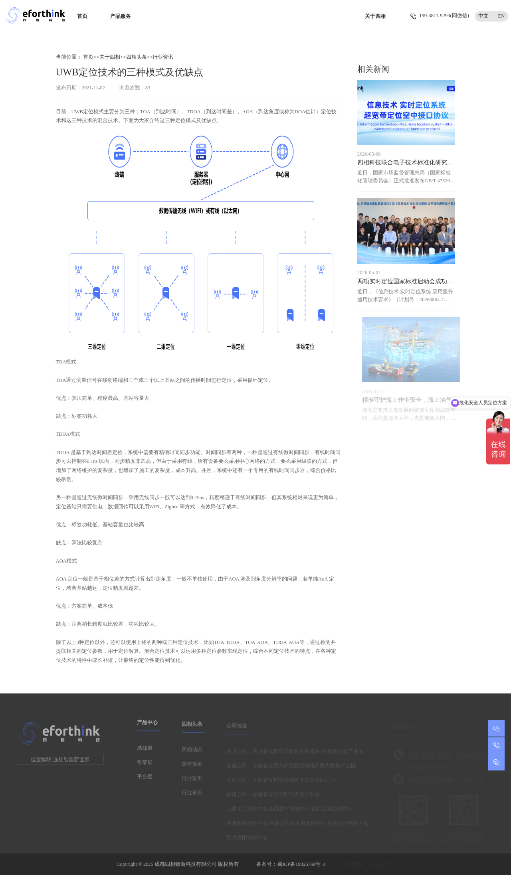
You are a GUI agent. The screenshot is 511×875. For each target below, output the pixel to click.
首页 (82, 16)
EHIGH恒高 (381, 864)
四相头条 (136, 57)
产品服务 (120, 16)
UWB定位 (82, 112)
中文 (483, 16)
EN (501, 16)
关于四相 (375, 16)
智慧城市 (300, 16)
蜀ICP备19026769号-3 (301, 864)
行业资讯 (163, 57)
